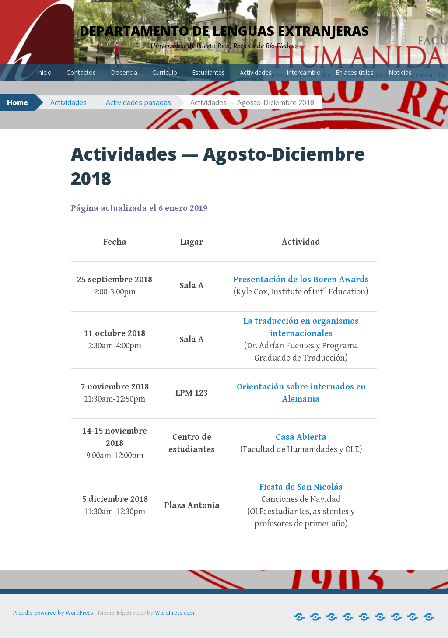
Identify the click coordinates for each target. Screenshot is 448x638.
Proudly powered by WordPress (53, 613)
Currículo (164, 72)
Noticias (400, 72)
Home (17, 102)
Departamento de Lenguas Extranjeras (224, 31)
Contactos (81, 72)
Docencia (124, 72)
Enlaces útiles (355, 72)
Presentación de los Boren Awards (301, 280)
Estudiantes (208, 72)
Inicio (44, 72)
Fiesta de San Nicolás (301, 487)
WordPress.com (174, 613)
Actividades (256, 72)
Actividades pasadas (138, 102)
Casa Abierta (301, 437)
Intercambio (304, 72)
